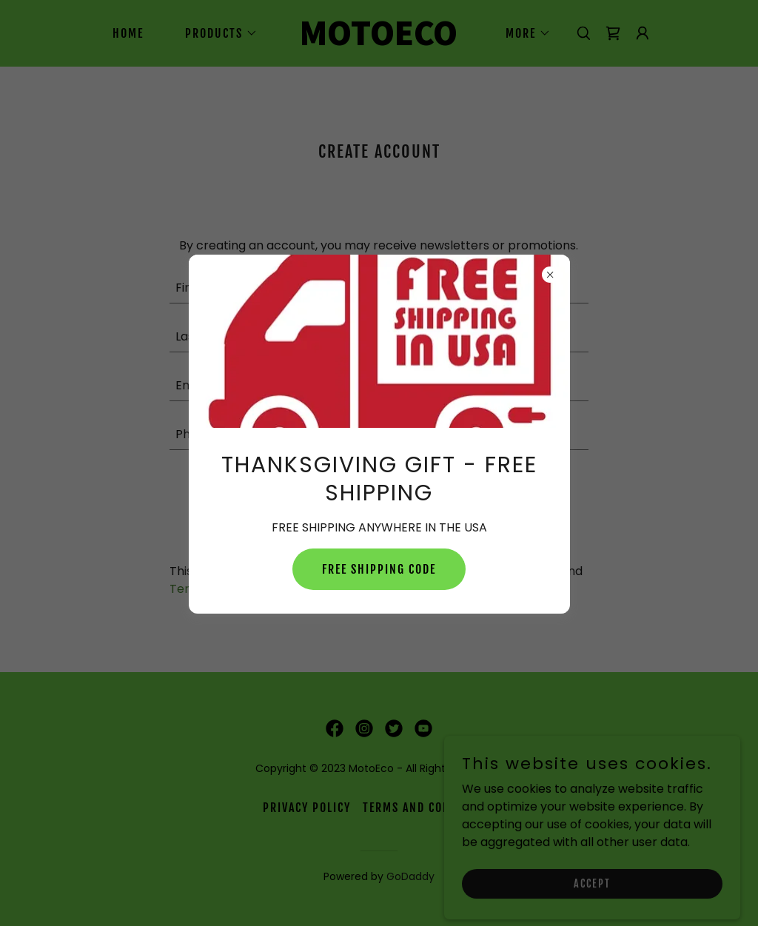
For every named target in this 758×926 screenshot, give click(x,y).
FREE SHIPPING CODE (379, 569)
